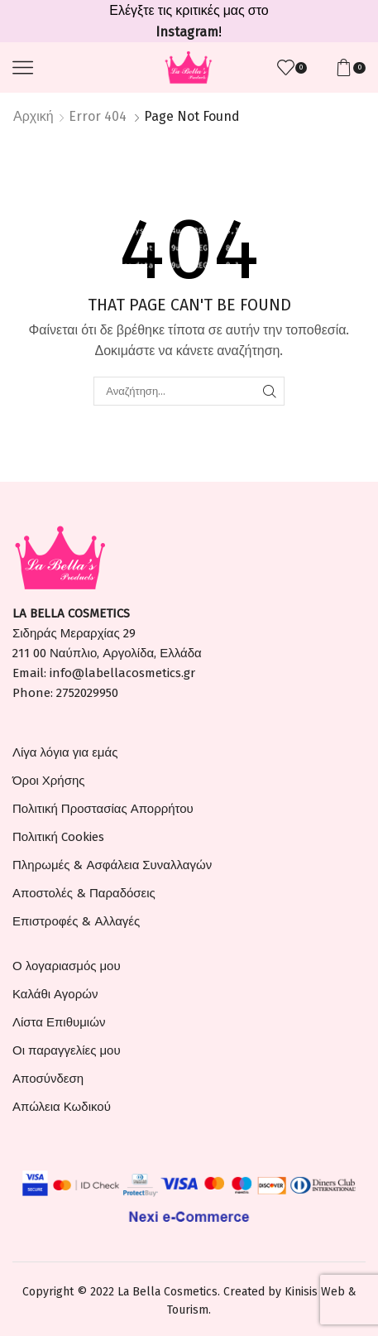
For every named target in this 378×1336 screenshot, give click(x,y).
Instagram (187, 32)
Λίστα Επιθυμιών (58, 1022)
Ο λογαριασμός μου (66, 966)
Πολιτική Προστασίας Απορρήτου (103, 808)
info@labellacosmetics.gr (122, 673)
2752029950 (87, 692)
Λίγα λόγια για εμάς (64, 752)
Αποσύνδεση (48, 1078)
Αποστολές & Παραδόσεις (84, 893)
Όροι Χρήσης (48, 780)
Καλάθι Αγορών (55, 994)
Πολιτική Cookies (58, 836)
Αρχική (33, 116)
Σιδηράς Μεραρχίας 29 (74, 633)
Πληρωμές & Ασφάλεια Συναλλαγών (112, 865)
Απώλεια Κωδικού (61, 1106)
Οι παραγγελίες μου (66, 1050)
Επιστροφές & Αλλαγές (76, 921)
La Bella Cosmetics (167, 1292)
